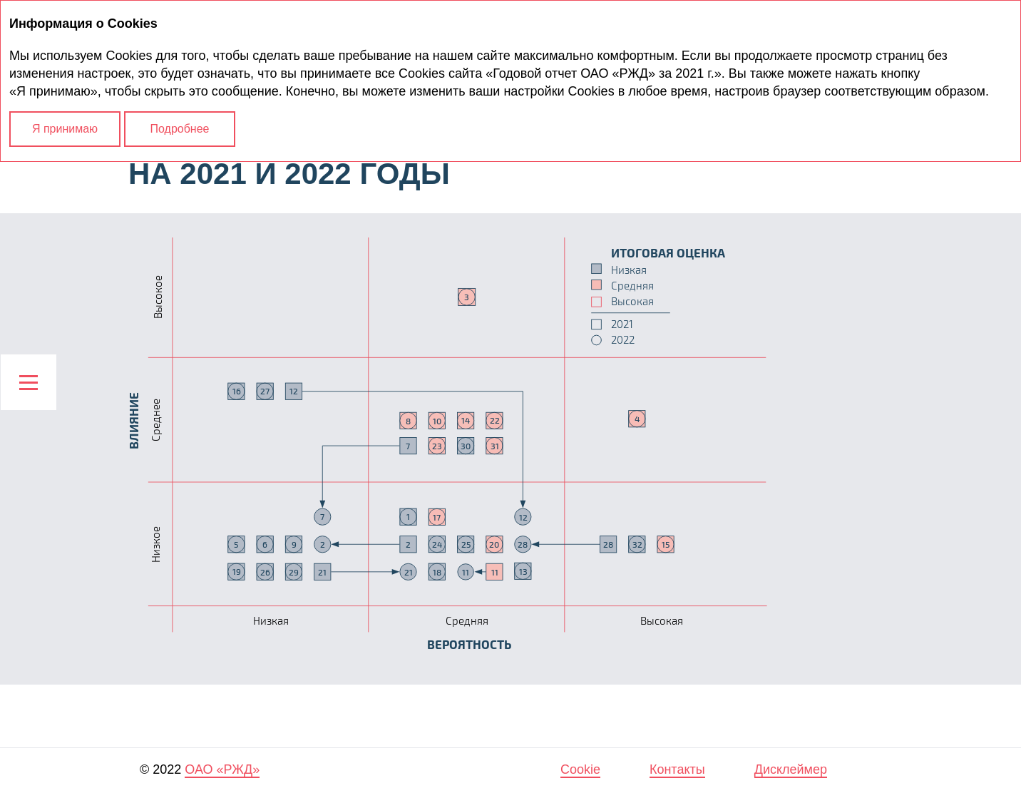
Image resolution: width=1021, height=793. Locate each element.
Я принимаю (65, 129)
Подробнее (180, 129)
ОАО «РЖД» (222, 769)
